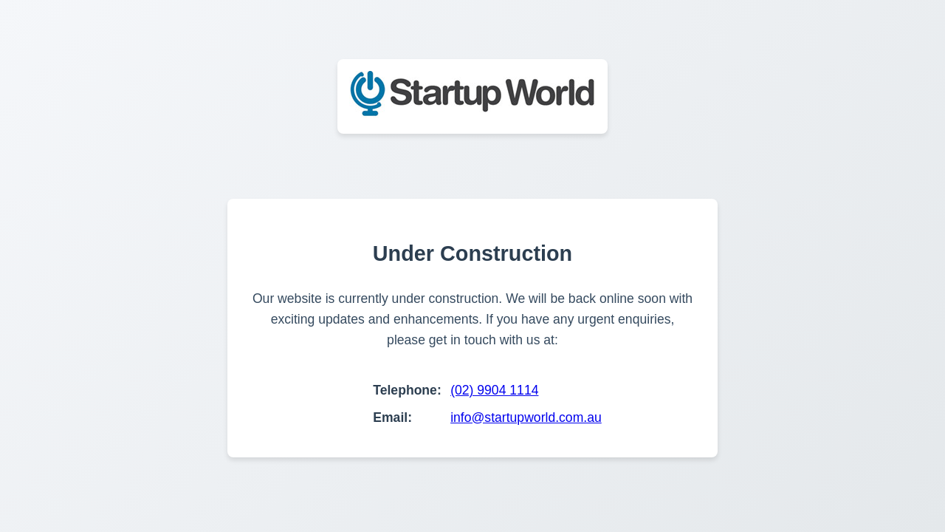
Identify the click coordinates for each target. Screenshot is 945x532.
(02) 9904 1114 (494, 390)
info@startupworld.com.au (526, 417)
